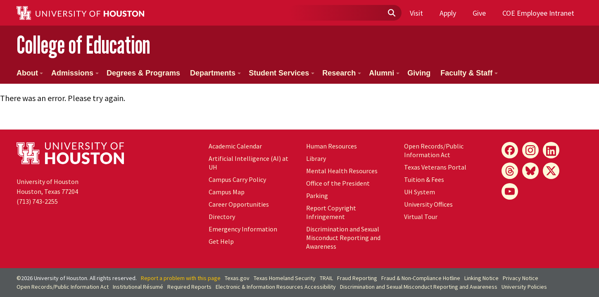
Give (479, 13)
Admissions (75, 73)
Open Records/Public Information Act (434, 150)
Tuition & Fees (424, 179)
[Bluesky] (530, 171)
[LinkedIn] (551, 150)
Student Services (281, 73)
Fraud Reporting (357, 278)
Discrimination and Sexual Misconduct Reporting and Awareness (343, 237)
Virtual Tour (420, 216)
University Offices (428, 204)
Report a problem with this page (181, 278)
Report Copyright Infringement (331, 212)
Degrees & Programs (143, 73)
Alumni (384, 73)
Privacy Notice (520, 278)
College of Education (83, 45)
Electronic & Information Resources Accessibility (276, 286)
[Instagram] (530, 150)
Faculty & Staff (469, 73)
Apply (448, 13)
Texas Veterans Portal (435, 167)
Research (341, 73)
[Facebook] (510, 150)
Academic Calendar (235, 146)
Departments (215, 73)
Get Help (221, 241)
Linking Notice (481, 278)
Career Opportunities (239, 204)
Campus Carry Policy (237, 179)
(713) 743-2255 (37, 201)
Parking (317, 195)
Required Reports (189, 286)
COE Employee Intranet (538, 13)
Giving (418, 73)
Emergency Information (243, 229)
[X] (551, 171)
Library (316, 158)
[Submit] (391, 13)
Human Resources (331, 146)
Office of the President (338, 183)
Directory (222, 216)
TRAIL (326, 278)
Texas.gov (237, 278)
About (30, 73)
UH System (419, 192)
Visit (416, 13)
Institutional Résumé (138, 286)
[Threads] (510, 171)
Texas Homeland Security (285, 278)
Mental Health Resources (342, 171)
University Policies (524, 286)
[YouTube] (510, 191)
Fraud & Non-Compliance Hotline (420, 278)
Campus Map (227, 192)
